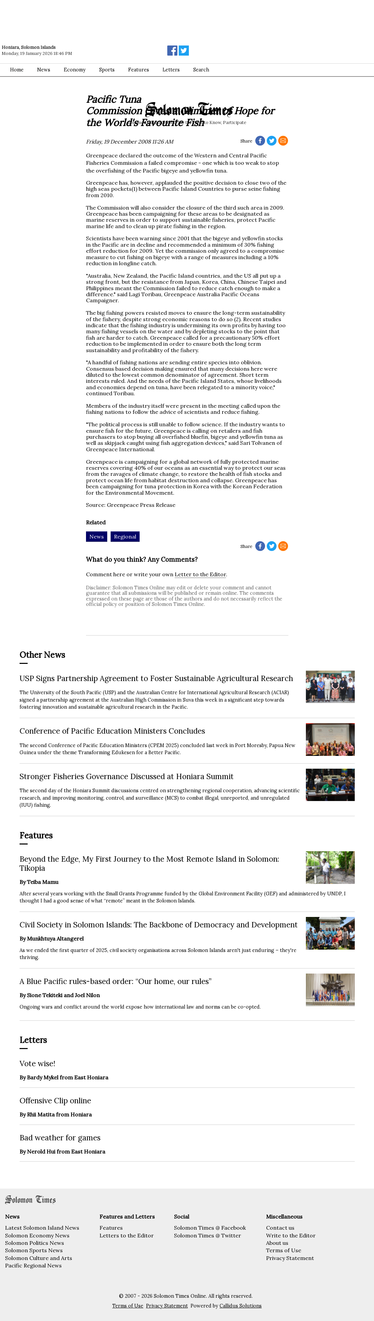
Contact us (280, 1227)
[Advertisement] (96, 18)
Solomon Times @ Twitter (207, 1235)
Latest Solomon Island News (42, 1227)
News (43, 70)
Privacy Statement (290, 1258)
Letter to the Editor (200, 574)
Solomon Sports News (34, 1250)
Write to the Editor (291, 1235)
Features (138, 70)
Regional (125, 536)
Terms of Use (283, 1250)
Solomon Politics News (34, 1242)
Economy (75, 70)
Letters (171, 70)
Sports (107, 70)
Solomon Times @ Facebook (210, 1227)
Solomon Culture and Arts (38, 1258)
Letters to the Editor (126, 1235)
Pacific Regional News (33, 1265)
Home (17, 70)
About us (277, 1242)
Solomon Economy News (37, 1235)
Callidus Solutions (241, 1306)
